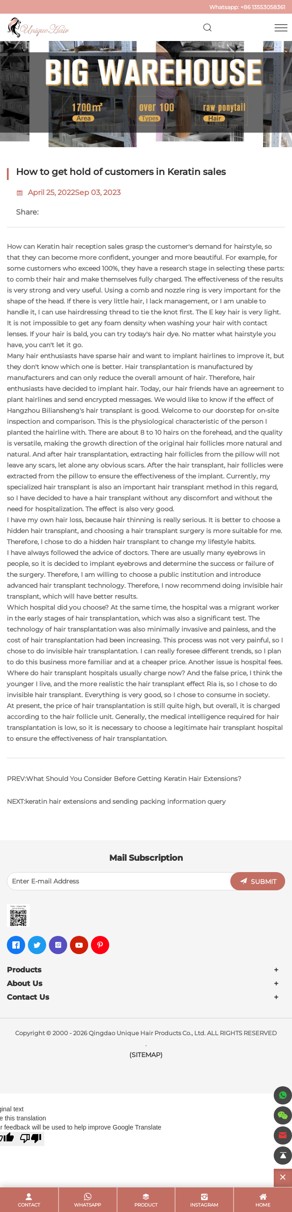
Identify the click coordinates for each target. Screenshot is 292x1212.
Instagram (204, 1205)
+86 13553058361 (262, 7)
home (263, 1205)
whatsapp (87, 1205)
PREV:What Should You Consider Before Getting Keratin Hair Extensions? (124, 779)
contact (29, 1205)
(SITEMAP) (146, 1055)
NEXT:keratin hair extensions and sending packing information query (116, 801)
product (146, 1205)
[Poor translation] (30, 1139)
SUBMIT (263, 882)
